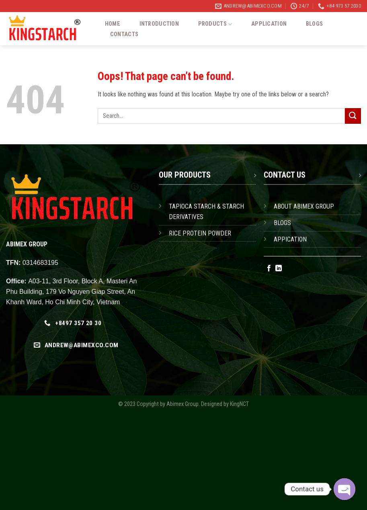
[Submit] (353, 116)
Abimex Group (182, 404)
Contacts (124, 34)
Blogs (314, 24)
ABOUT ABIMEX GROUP (304, 206)
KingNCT (239, 404)
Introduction (159, 24)
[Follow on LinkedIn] (278, 268)
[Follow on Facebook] (269, 268)
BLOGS (282, 223)
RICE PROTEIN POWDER (200, 233)
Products (215, 24)
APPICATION (290, 239)
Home (112, 24)
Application (269, 24)
